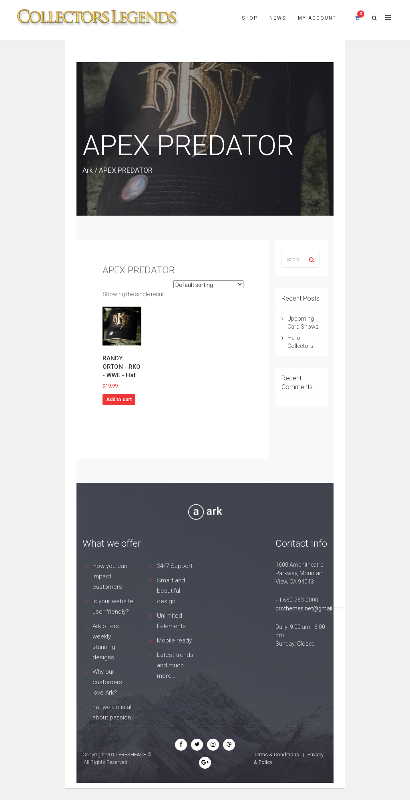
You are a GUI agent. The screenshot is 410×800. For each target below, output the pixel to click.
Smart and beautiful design (171, 591)
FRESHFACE (132, 755)
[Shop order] (208, 284)
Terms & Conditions (276, 755)
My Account (317, 18)
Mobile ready (174, 640)
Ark (87, 170)
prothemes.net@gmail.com (310, 608)
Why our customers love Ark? (107, 682)
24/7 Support (175, 566)
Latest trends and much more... (175, 665)
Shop (249, 18)
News (277, 18)
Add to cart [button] (119, 399)
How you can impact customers (109, 576)
